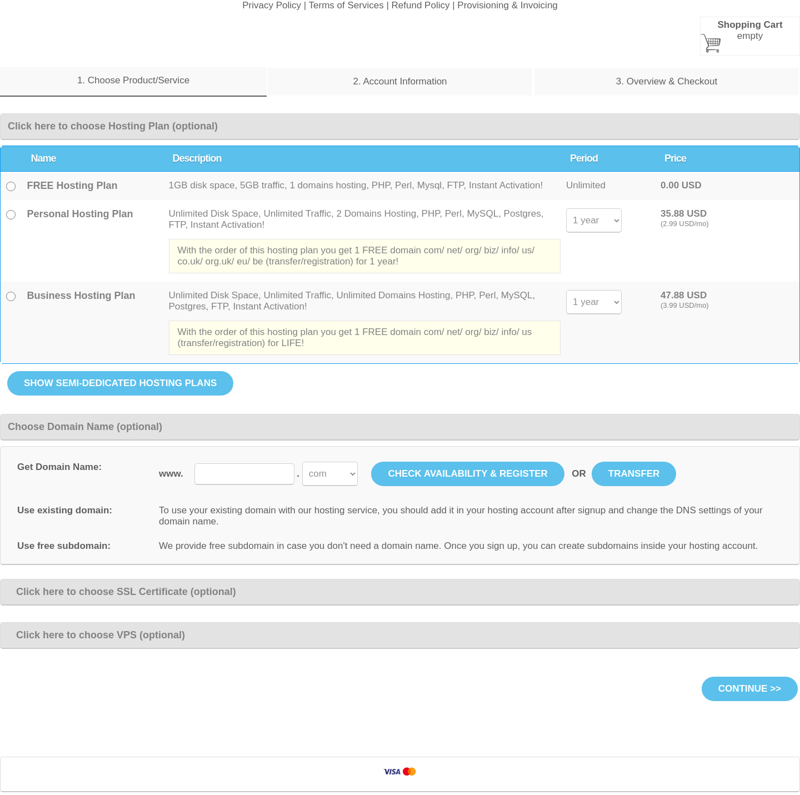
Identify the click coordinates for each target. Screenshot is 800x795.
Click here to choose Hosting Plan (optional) (113, 126)
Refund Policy (421, 5)
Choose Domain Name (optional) (85, 426)
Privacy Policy (271, 5)
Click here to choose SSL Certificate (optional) (122, 591)
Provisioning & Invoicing (507, 5)
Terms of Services (346, 5)
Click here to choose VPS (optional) (96, 635)
